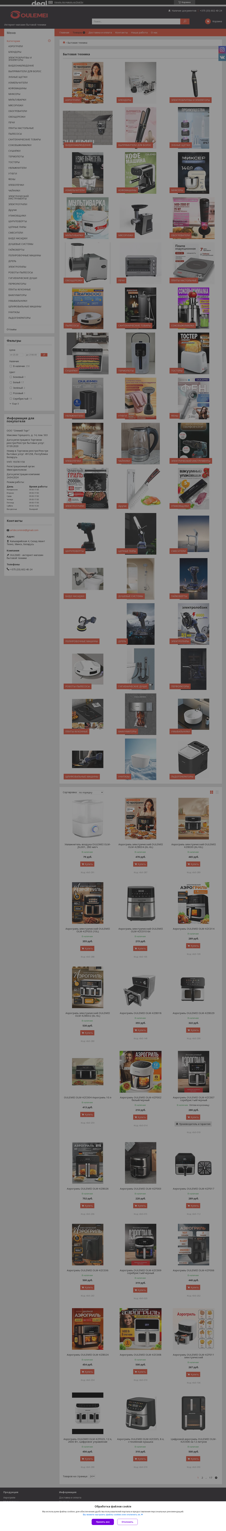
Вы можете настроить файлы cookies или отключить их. (112, 1514)
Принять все (103, 1522)
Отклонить (127, 1522)
